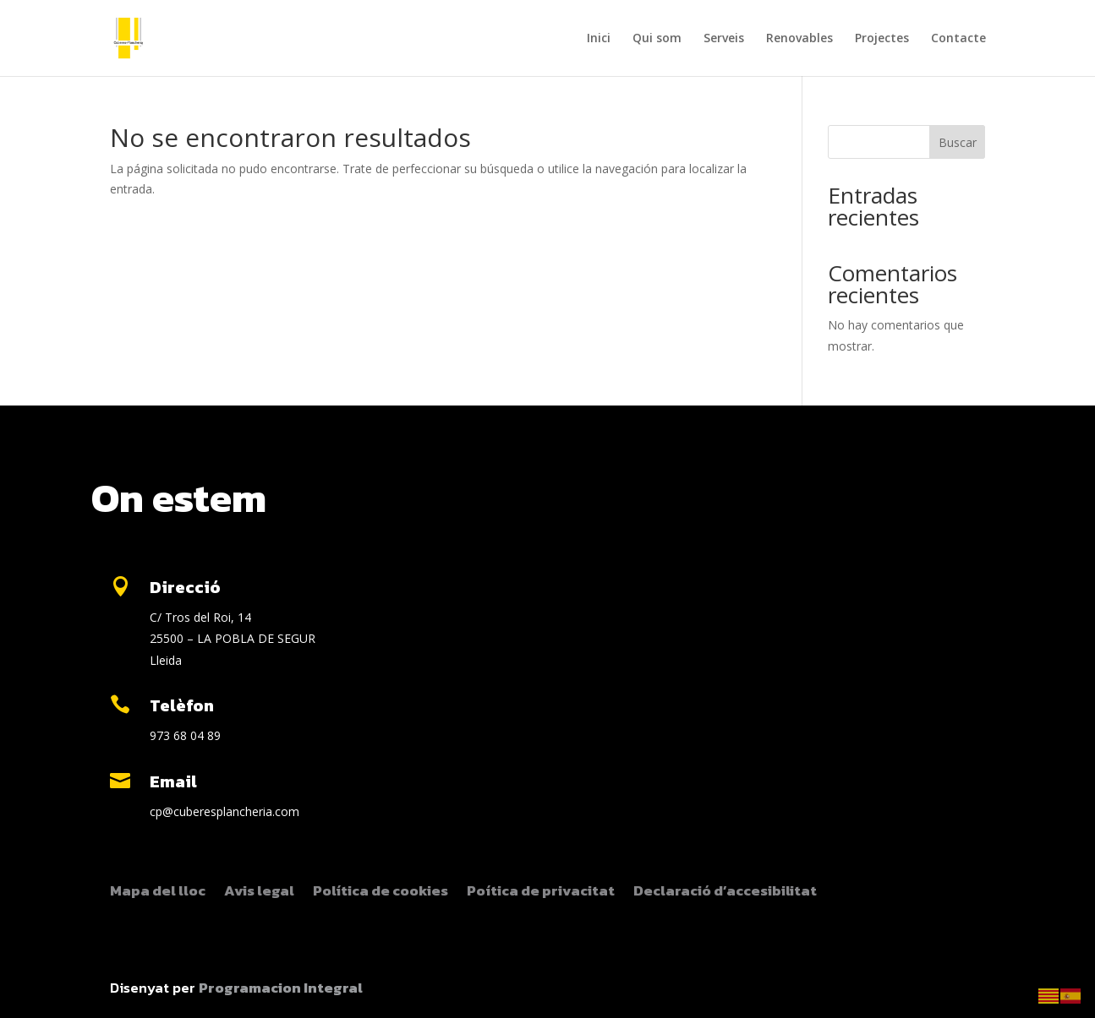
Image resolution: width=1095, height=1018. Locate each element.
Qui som (657, 39)
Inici (598, 39)
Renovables (799, 39)
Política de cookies (380, 893)
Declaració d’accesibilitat (725, 893)
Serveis (724, 39)
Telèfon (182, 705)
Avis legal (259, 893)
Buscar (958, 142)
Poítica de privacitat (541, 893)
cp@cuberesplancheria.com (224, 811)
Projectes (882, 39)
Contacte (958, 39)
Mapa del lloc (157, 893)
